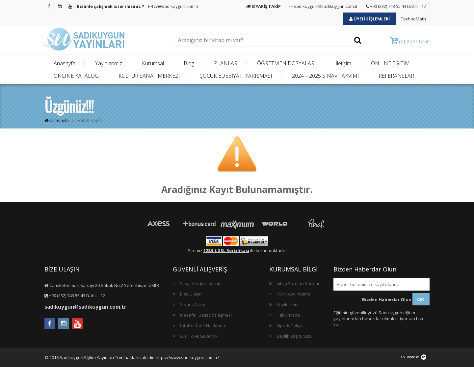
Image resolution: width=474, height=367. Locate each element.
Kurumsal (153, 63)
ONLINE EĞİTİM (390, 63)
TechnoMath (413, 19)
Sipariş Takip (192, 304)
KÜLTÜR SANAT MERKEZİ (149, 75)
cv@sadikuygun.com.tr (173, 6)
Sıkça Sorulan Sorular (201, 283)
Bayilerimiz (287, 304)
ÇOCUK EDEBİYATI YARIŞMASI (235, 75)
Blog (189, 63)
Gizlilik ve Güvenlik (199, 336)
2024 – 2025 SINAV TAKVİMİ (325, 75)
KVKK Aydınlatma (293, 294)
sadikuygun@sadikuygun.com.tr (323, 6)
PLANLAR (225, 63)
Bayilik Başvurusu (294, 336)
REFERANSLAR (396, 75)
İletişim (343, 63)
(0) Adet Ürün (410, 41)
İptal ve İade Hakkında (202, 325)
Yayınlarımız (108, 63)
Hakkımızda (288, 315)
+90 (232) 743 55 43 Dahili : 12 (396, 6)
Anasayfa (64, 63)
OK (421, 299)
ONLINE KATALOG (76, 75)
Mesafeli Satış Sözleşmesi (206, 315)
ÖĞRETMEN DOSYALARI (286, 63)
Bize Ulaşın (191, 294)
